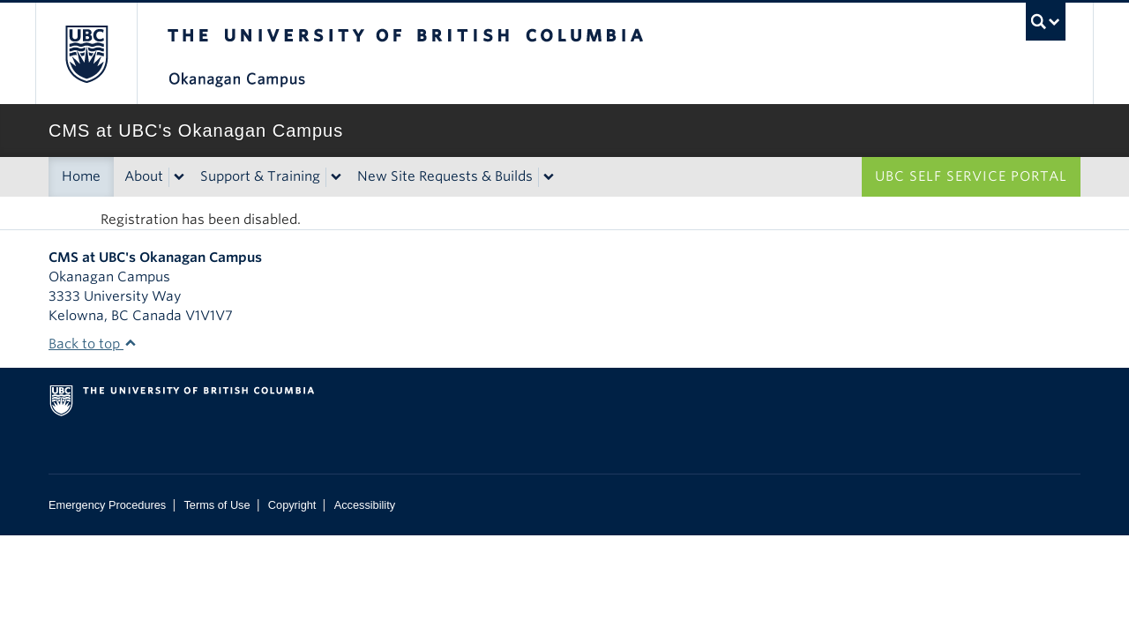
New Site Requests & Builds (445, 176)
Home (81, 176)
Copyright (292, 505)
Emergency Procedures (107, 505)
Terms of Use (216, 505)
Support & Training (260, 176)
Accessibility (364, 505)
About (143, 176)
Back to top (93, 344)
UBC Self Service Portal (971, 176)
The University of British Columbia (86, 53)
